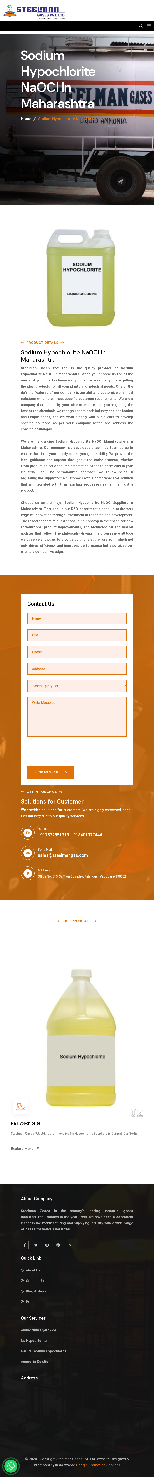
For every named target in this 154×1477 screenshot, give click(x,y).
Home (26, 119)
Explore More (25, 1154)
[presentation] (60, 752)
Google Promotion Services (98, 1465)
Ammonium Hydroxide (31, 1123)
